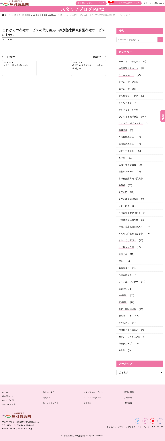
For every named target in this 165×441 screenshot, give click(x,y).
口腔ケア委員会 (126, 151)
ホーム (6, 15)
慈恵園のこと (125, 288)
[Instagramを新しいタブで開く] (145, 421)
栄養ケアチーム (126, 171)
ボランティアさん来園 (130, 337)
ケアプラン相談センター (131, 123)
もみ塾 (122, 158)
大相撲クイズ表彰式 (128, 330)
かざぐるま (124, 109)
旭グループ (124, 89)
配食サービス (125, 316)
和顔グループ (125, 343)
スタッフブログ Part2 (93, 392)
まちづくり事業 (9, 404)
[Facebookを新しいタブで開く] (160, 421)
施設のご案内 (49, 392)
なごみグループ (126, 75)
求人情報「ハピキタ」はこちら (91, 3)
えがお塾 (123, 192)
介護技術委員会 (126, 137)
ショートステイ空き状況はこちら (125, 3)
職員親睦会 (124, 268)
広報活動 (123, 302)
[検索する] (160, 39)
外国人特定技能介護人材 (131, 226)
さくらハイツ (125, 102)
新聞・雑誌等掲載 (127, 309)
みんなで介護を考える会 (131, 233)
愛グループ (124, 82)
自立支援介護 (8, 400)
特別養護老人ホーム (128, 68)
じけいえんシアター (128, 281)
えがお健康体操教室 (128, 199)
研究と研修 (129, 392)
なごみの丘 (124, 323)
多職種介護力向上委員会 (131, 178)
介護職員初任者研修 (128, 219)
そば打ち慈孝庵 (126, 247)
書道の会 (123, 254)
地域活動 (123, 295)
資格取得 (128, 403)
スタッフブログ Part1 (93, 398)
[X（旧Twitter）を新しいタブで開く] (137, 421)
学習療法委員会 (126, 144)
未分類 (122, 350)
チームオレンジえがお (130, 61)
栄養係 (122, 185)
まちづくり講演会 (127, 240)
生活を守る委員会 (127, 164)
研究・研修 (124, 206)
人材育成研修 (125, 275)
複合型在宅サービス (128, 96)
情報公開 (47, 398)
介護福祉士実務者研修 (130, 213)
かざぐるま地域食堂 (128, 116)
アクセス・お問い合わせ (154, 3)
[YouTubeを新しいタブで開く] (152, 421)
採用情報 (123, 130)
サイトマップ (157, 427)
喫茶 (121, 261)
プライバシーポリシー (116, 427)
